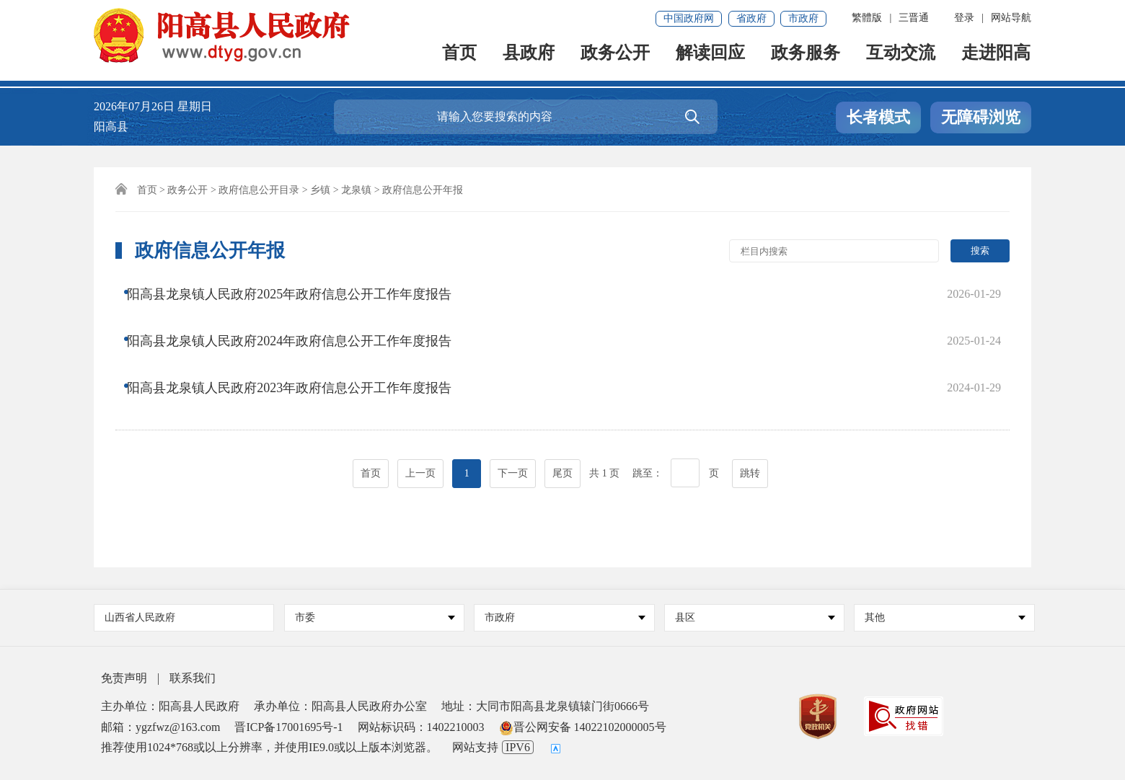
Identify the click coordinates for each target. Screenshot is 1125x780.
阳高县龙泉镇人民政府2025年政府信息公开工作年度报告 (300, 292)
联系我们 (192, 678)
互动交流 (901, 58)
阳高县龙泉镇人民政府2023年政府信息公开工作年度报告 (300, 349)
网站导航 (1011, 17)
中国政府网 (688, 18)
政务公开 (615, 58)
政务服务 (806, 58)
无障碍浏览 (980, 117)
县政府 (529, 58)
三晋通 (914, 17)
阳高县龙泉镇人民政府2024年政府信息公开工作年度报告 (300, 321)
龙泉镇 (356, 190)
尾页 (562, 419)
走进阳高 (996, 58)
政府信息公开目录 (259, 190)
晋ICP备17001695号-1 (288, 727)
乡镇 (320, 190)
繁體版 (867, 17)
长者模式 (878, 117)
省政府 (751, 18)
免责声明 (124, 678)
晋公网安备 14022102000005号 (582, 727)
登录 (964, 17)
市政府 (803, 18)
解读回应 (711, 58)
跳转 (750, 419)
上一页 (420, 419)
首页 (460, 58)
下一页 (513, 419)
